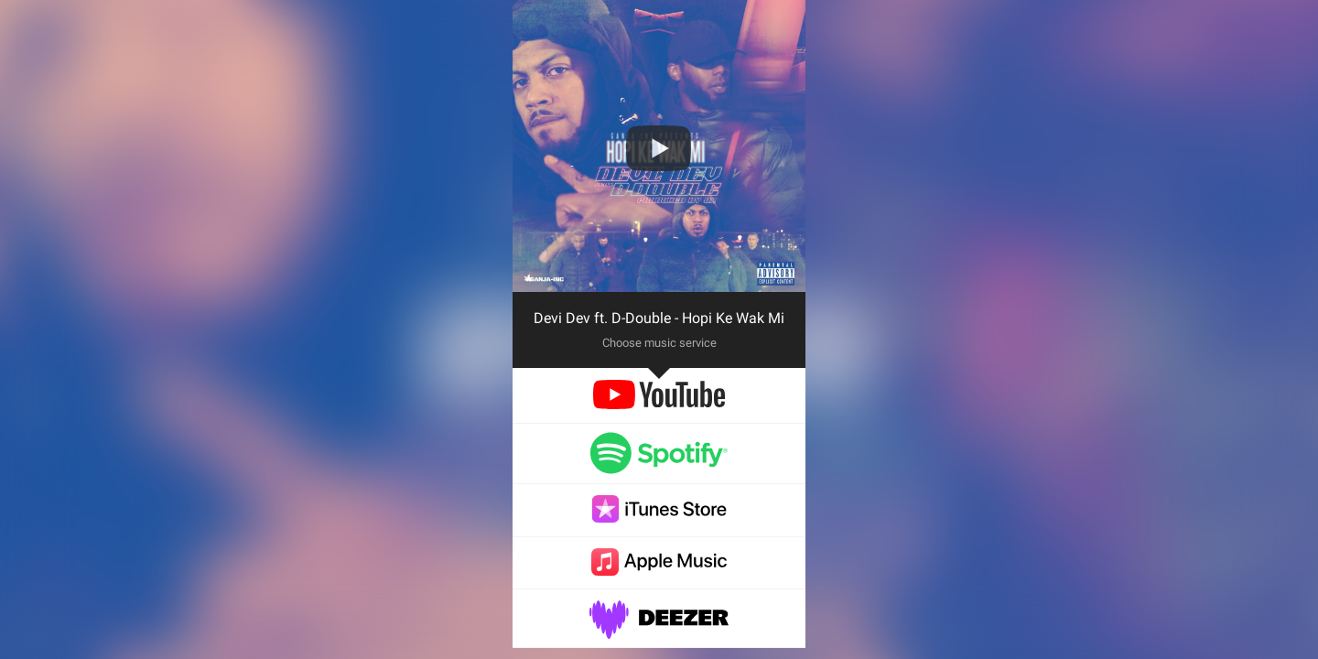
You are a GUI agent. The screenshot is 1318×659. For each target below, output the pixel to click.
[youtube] (658, 404)
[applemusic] (659, 570)
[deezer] (659, 629)
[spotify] (659, 465)
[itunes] (659, 517)
